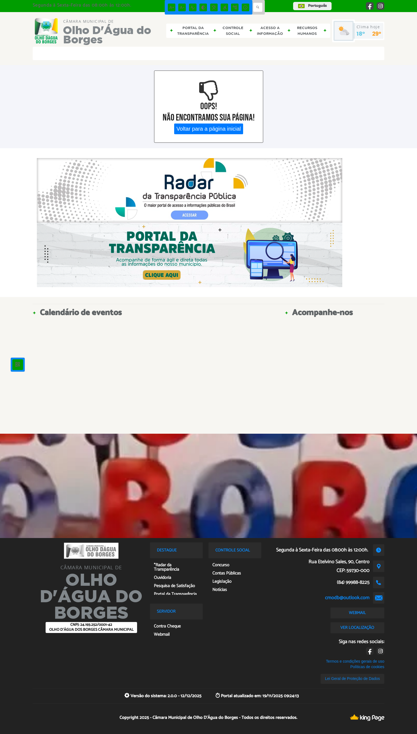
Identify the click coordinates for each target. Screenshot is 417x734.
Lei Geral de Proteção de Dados (352, 678)
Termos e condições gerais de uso (355, 661)
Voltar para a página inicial (208, 129)
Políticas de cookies (367, 667)
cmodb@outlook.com (347, 598)
